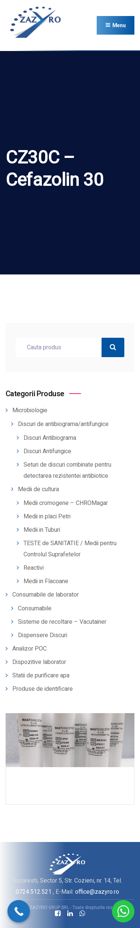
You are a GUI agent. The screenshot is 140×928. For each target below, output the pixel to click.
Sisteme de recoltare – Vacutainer (62, 621)
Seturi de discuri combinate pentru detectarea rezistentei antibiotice (67, 470)
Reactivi (34, 567)
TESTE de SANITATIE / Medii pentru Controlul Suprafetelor (70, 549)
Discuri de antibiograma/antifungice (63, 424)
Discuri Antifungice (47, 451)
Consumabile (35, 608)
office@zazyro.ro (97, 891)
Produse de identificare (42, 688)
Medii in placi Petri (47, 516)
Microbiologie (29, 410)
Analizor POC (29, 648)
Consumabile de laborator (45, 594)
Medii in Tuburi (42, 529)
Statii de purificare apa (40, 675)
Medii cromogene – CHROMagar (66, 503)
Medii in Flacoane (46, 581)
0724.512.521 (34, 891)
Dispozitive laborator (39, 662)
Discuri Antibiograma (50, 437)
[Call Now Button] (18, 911)
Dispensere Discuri (42, 635)
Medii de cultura (38, 489)
